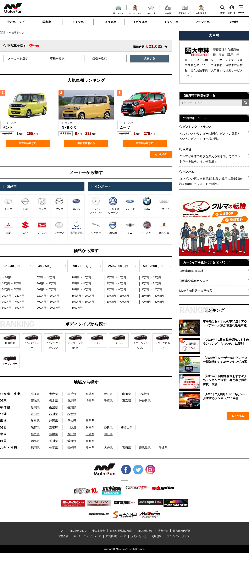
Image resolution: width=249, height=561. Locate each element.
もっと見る (238, 415)
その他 (233, 22)
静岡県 (53, 420)
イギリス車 (140, 22)
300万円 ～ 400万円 (13, 301)
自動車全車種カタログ (193, 280)
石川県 (53, 414)
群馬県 (71, 400)
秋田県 (108, 394)
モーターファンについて (87, 536)
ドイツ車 (78, 22)
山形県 (126, 394)
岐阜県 (35, 420)
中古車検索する (27, 143)
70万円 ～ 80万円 (81, 289)
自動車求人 (201, 9)
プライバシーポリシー (179, 536)
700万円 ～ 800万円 (153, 301)
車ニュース (118, 9)
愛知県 (71, 420)
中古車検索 (98, 530)
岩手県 (71, 394)
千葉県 (108, 400)
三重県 (90, 420)
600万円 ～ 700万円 (118, 301)
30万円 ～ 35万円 (46, 283)
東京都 (126, 400)
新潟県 (35, 407)
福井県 (71, 414)
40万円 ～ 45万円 (116, 283)
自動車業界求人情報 (121, 530)
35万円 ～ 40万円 (81, 283)
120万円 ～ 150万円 (48, 295)
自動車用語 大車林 (191, 271)
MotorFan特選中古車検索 (195, 290)
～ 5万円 (7, 277)
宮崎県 (126, 447)
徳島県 (35, 441)
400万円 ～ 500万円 (48, 301)
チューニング (135, 9)
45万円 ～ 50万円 (151, 283)
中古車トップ (15, 22)
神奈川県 (145, 400)
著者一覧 (163, 530)
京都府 (53, 427)
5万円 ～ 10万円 (46, 277)
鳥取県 (35, 434)
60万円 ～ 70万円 (46, 289)
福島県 (144, 394)
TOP (2, 32)
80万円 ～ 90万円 (116, 289)
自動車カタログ (78, 530)
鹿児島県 (145, 447)
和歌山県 (126, 427)
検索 (222, 9)
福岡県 (35, 447)
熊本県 (90, 447)
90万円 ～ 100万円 (152, 289)
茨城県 (35, 400)
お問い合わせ (138, 536)
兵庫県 (90, 427)
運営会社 (63, 536)
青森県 (53, 394)
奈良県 (108, 427)
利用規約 (156, 536)
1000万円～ (78, 307)
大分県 (108, 447)
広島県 (90, 434)
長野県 (71, 407)
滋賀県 (35, 427)
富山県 (35, 414)
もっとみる (161, 154)
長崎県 (71, 447)
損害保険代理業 (181, 530)
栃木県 (53, 400)
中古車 (168, 9)
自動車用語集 (145, 530)
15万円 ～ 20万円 (116, 277)
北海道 (35, 394)
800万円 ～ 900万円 (13, 307)
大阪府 (71, 427)
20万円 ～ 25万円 (151, 277)
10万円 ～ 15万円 (81, 277)
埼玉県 (90, 400)
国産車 (46, 22)
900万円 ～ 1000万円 (48, 307)
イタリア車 (171, 22)
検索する (149, 58)
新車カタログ (184, 9)
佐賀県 (53, 447)
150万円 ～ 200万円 (83, 295)
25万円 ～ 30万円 (11, 283)
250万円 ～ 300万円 (153, 295)
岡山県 (71, 434)
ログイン (232, 9)
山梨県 (53, 407)
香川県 (53, 441)
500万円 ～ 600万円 (83, 301)
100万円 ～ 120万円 (13, 295)
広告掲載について (116, 536)
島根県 (53, 434)
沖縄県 (163, 447)
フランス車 (202, 22)
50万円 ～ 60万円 (11, 289)
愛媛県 (71, 441)
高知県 (90, 441)
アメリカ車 (109, 22)
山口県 (108, 434)
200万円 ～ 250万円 (118, 295)
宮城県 (90, 394)
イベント (151, 9)
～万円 (12, 266)
